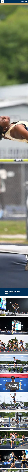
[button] (20, 1)
